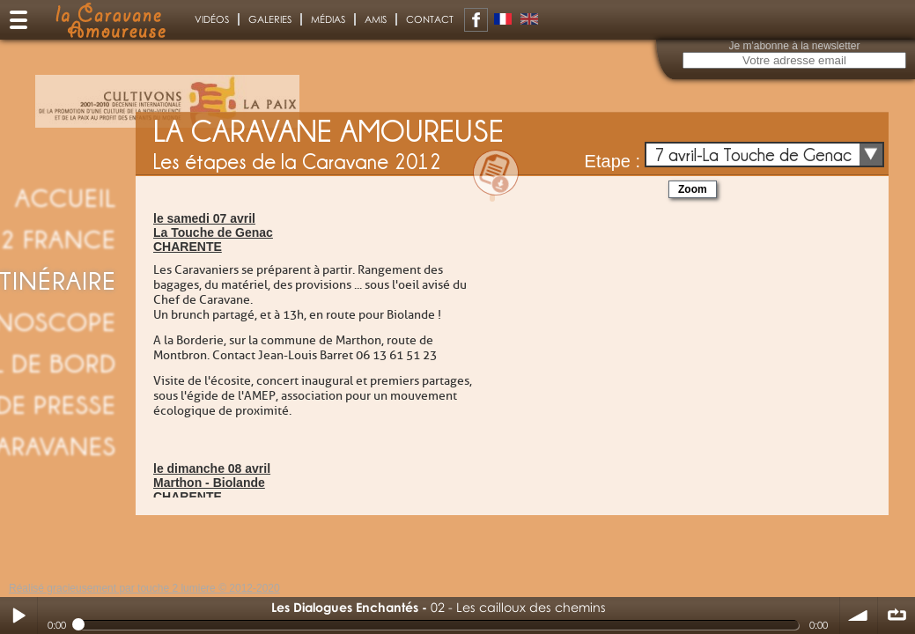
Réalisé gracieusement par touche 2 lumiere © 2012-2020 (144, 588)
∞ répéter (896, 615)
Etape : (612, 161)
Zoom (692, 189)
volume (858, 615)
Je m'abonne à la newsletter (794, 46)
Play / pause (18, 615)
